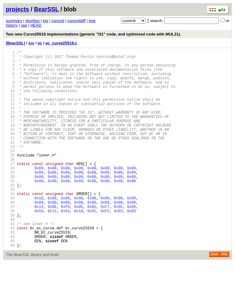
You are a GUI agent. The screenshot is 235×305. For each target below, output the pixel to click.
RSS (224, 296)
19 (10, 146)
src (31, 43)
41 (10, 261)
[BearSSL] (15, 43)
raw (24, 25)
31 (10, 209)
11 (10, 105)
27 (10, 188)
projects (17, 9)
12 (10, 110)
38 (10, 245)
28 (10, 193)
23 (10, 167)
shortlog (32, 20)
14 (10, 120)
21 (10, 157)
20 (10, 152)
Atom (214, 296)
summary (14, 20)
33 (10, 219)
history (11, 25)
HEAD (35, 25)
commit (57, 20)
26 (10, 183)
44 (10, 277)
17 (10, 136)
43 (10, 271)
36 (10, 235)
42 (10, 266)
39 (10, 251)
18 (10, 141)
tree (92, 20)
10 (10, 100)
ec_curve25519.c (61, 43)
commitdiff (76, 20)
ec (40, 43)
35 (10, 230)
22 (10, 162)
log (45, 20)
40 (10, 256)
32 (10, 214)
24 (10, 172)
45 (10, 282)
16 (10, 131)
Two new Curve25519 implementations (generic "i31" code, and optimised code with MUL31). (93, 34)
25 (10, 178)
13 (10, 115)
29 (10, 198)
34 (10, 225)
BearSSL (46, 9)
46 (10, 287)
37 (10, 240)
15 (10, 126)
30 (10, 204)
